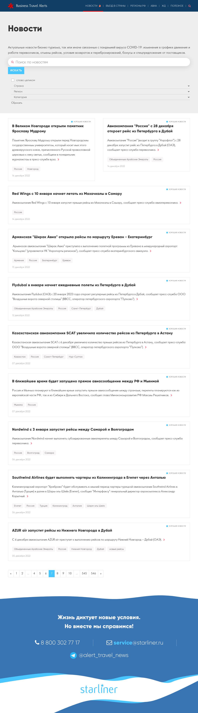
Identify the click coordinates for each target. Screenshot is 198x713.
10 (70, 573)
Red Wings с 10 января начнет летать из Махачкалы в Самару (67, 193)
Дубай (99, 308)
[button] (189, 6)
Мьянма (18, 404)
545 (84, 573)
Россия (18, 169)
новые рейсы (116, 549)
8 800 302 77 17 (57, 642)
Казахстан (20, 356)
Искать (16, 70)
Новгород (32, 169)
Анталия (77, 505)
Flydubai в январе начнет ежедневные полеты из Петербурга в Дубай (74, 285)
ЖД (164, 5)
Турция (43, 505)
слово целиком (25, 80)
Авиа (154, 5)
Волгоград (33, 453)
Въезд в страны (115, 5)
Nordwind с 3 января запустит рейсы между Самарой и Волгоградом (73, 429)
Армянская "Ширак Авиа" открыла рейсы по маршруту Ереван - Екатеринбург (82, 237)
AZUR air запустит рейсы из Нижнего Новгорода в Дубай (62, 530)
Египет (17, 505)
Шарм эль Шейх (96, 505)
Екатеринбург (49, 260)
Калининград (60, 505)
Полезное (177, 5)
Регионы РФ (138, 5)
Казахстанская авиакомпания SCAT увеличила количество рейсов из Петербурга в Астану (92, 333)
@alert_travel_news (99, 655)
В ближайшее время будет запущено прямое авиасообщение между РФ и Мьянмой (85, 381)
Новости (93, 5)
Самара (49, 453)
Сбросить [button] (16, 102)
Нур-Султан (76, 356)
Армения (19, 260)
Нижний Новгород (81, 549)
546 (93, 573)
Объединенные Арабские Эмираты (128, 159)
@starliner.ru (134, 642)
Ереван (67, 260)
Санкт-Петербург (81, 308)
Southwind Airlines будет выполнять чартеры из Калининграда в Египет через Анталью (89, 477)
